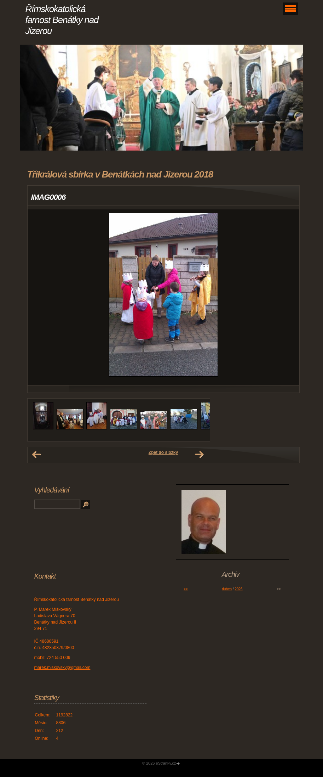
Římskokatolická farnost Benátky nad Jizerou (62, 20)
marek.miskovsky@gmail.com (62, 667)
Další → (199, 454)
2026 (238, 589)
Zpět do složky (163, 452)
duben (227, 589)
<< (186, 589)
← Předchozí (36, 454)
